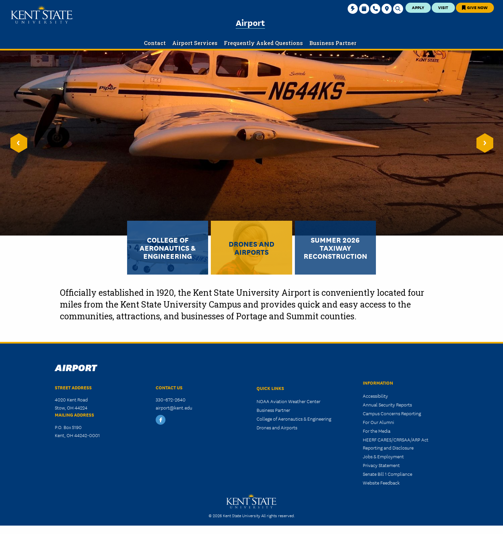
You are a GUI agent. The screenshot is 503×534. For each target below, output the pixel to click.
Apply (418, 7)
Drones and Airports (277, 427)
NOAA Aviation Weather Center (288, 401)
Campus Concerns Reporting (392, 413)
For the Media (376, 430)
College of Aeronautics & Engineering (294, 418)
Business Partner (273, 410)
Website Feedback (381, 482)
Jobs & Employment (383, 456)
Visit (443, 7)
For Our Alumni (378, 422)
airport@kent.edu (174, 407)
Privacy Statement (381, 465)
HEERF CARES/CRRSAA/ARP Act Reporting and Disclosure (395, 443)
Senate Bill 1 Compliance (387, 473)
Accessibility (375, 395)
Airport (250, 22)
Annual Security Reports (387, 404)
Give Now (475, 7)
